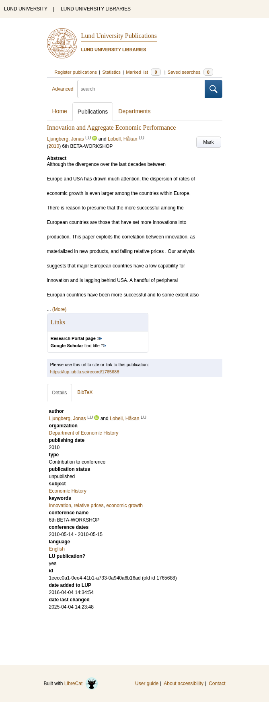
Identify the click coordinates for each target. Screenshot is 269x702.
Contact (217, 683)
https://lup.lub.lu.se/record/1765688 (84, 371)
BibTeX (84, 392)
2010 (54, 146)
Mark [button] (208, 142)
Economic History (67, 491)
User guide (146, 683)
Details (59, 393)
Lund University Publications (119, 35)
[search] (141, 89)
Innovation (60, 505)
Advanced (62, 89)
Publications (93, 111)
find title (75, 345)
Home (59, 111)
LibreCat (81, 683)
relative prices (89, 505)
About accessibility (183, 683)
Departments (134, 111)
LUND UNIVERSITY (25, 9)
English (57, 549)
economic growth (124, 505)
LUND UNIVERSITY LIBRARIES (96, 9)
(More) (59, 309)
